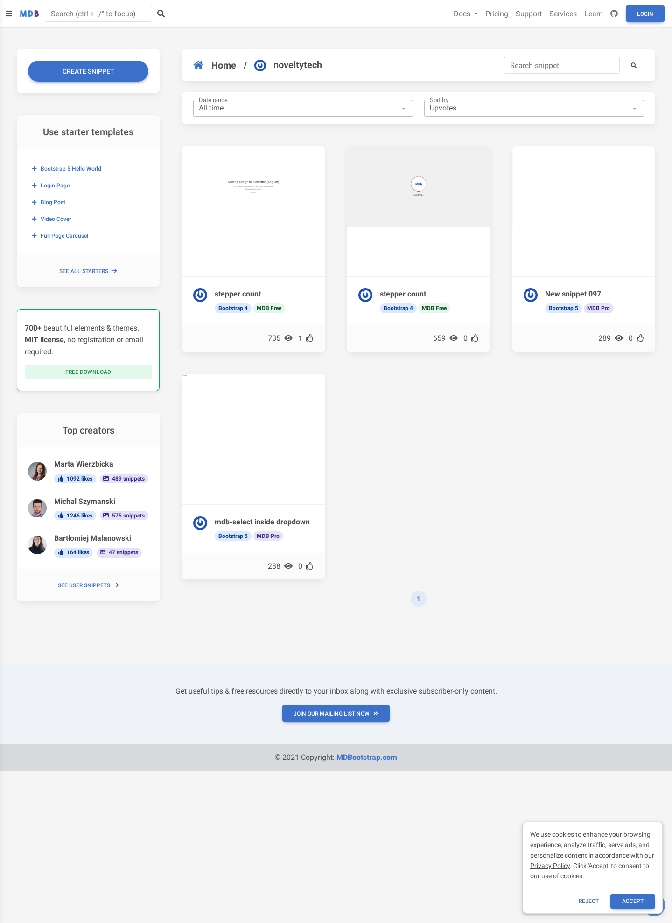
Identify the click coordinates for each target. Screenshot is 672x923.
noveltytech (288, 65)
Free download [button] (88, 372)
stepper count (238, 293)
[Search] (562, 65)
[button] (633, 65)
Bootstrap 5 (563, 308)
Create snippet (88, 71)
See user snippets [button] (88, 585)
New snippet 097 (573, 293)
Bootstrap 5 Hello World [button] (66, 168)
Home (214, 65)
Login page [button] (51, 185)
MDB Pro (598, 308)
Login (645, 14)
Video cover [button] (51, 219)
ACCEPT (633, 901)
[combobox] (303, 108)
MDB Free (269, 308)
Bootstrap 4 (233, 308)
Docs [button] (463, 13)
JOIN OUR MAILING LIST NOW (336, 713)
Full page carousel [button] (60, 236)
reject (589, 901)
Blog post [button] (48, 202)
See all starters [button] (88, 271)
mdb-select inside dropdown (262, 521)
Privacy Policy (550, 865)
